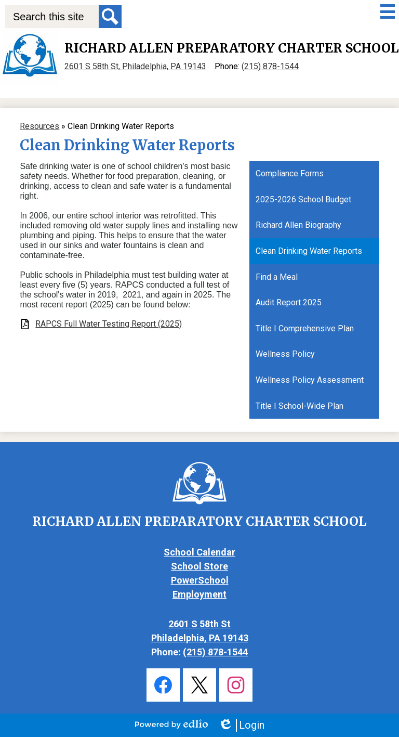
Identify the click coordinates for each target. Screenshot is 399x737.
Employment (199, 594)
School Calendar (199, 552)
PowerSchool (200, 580)
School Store (199, 566)
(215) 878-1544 (270, 66)
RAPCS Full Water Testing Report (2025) (108, 324)
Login (241, 725)
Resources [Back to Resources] (39, 126)
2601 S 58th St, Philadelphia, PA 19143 (135, 66)
